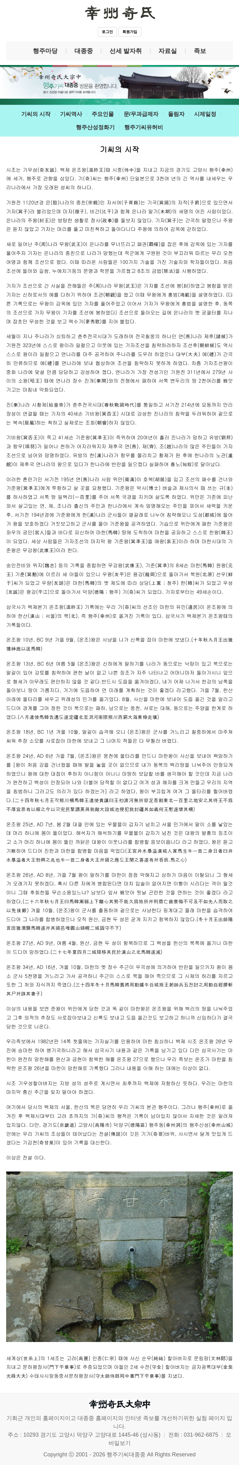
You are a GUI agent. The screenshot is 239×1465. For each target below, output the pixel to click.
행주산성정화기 (95, 127)
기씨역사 (71, 114)
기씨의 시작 (35, 114)
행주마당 (45, 50)
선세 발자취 (126, 50)
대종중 (83, 50)
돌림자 (176, 114)
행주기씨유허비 (143, 127)
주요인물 (103, 114)
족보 (200, 50)
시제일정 (205, 114)
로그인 (107, 32)
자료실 (167, 50)
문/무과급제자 (141, 114)
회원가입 (129, 32)
